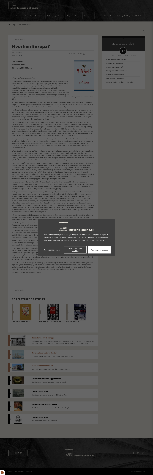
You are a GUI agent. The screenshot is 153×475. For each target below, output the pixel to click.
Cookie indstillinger (52, 250)
